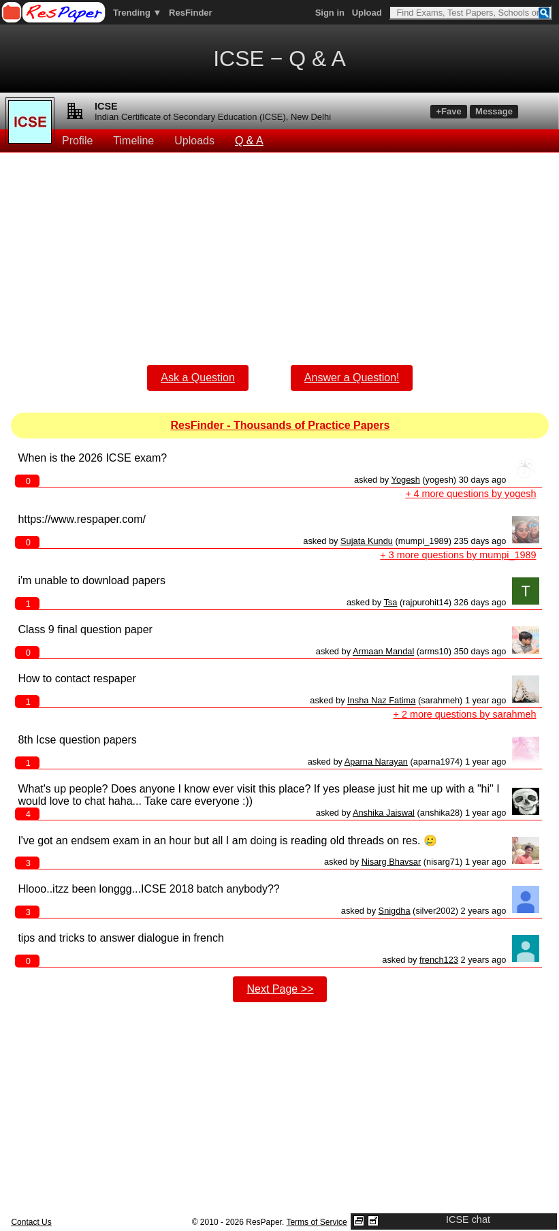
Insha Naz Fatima (381, 700)
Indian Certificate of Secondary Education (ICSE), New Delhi (213, 117)
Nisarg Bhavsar (391, 862)
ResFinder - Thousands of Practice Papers (279, 425)
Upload (367, 12)
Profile (77, 140)
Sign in (330, 12)
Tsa (390, 602)
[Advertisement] (280, 248)
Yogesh (406, 480)
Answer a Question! (352, 377)
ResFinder (190, 12)
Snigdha (395, 911)
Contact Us (31, 1222)
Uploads (194, 140)
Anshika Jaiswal (384, 813)
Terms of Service (316, 1222)
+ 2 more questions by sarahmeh (465, 714)
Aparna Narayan (376, 761)
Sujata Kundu (366, 541)
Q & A (249, 140)
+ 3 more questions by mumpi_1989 (458, 554)
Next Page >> (279, 989)
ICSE (106, 106)
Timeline (133, 140)
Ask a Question (198, 377)
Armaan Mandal (383, 651)
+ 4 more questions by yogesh (470, 493)
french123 (438, 960)
